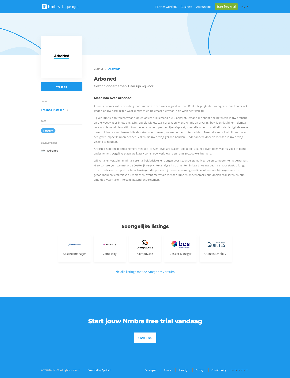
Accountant (203, 7)
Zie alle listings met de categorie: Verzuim (145, 272)
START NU (145, 338)
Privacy (199, 370)
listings (99, 68)
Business (186, 7)
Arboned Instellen (54, 110)
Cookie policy (218, 370)
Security (183, 370)
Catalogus (150, 370)
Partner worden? (166, 7)
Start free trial (226, 6)
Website (61, 87)
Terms (167, 370)
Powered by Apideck (99, 370)
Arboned (49, 150)
